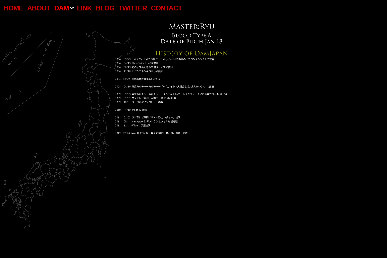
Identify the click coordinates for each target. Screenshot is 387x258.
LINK (84, 8)
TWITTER (132, 8)
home (13, 8)
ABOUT (38, 8)
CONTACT (166, 8)
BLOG (105, 8)
